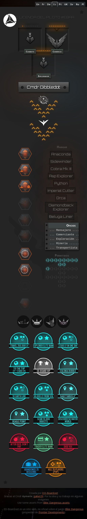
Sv (71, 4)
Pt (60, 4)
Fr (43, 4)
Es (54, 4)
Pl (83, 4)
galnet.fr (38, 496)
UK (66, 4)
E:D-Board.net (50, 493)
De (48, 4)
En (37, 4)
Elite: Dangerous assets (56, 502)
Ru (77, 4)
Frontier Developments (51, 512)
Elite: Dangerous (74, 509)
